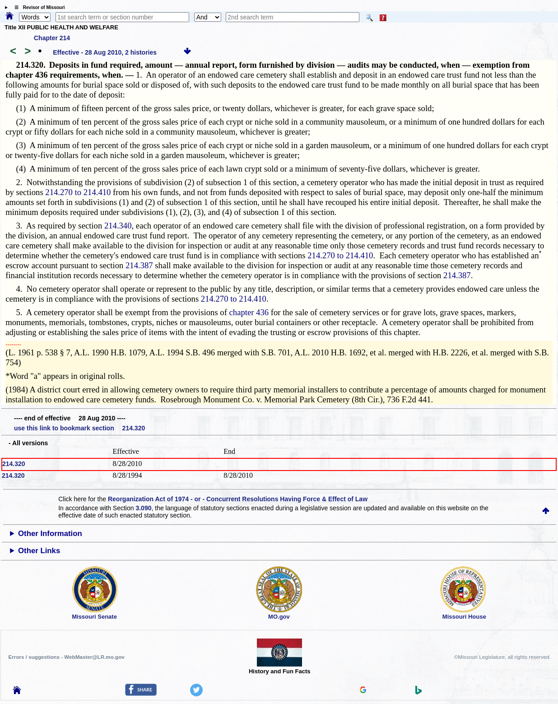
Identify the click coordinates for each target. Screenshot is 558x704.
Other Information (50, 533)
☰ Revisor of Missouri (37, 7)
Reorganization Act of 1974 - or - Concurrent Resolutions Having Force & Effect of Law (237, 499)
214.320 (13, 463)
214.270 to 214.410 (78, 192)
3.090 (143, 508)
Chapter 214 (52, 38)
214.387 (139, 265)
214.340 (118, 225)
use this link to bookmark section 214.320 (79, 428)
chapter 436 (249, 312)
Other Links (39, 550)
